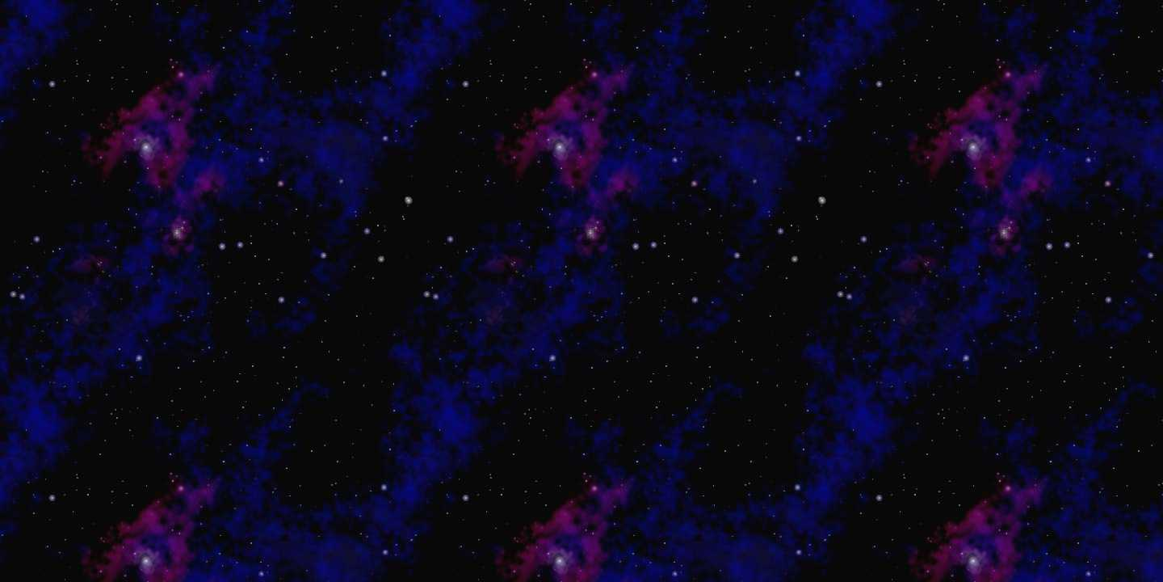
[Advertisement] (581, 30)
